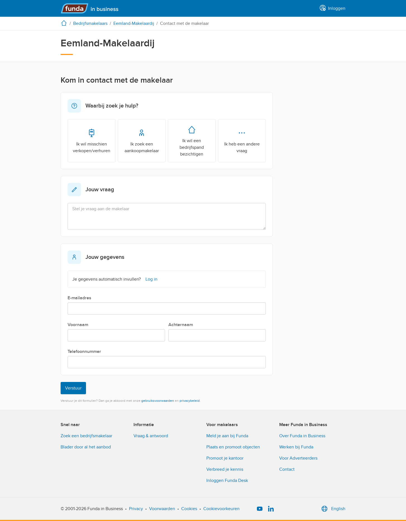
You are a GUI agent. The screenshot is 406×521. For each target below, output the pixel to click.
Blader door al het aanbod (86, 447)
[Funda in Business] (92, 8)
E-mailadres (79, 298)
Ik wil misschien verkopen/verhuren (91, 140)
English (332, 508)
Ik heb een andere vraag (242, 140)
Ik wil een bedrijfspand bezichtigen (192, 140)
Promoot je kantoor (224, 458)
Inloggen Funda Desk (227, 480)
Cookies (189, 509)
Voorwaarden (162, 509)
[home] (65, 23)
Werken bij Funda (296, 447)
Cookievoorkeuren (221, 509)
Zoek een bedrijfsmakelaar (86, 436)
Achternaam (180, 325)
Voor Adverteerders (298, 458)
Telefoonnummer (84, 351)
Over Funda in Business (302, 436)
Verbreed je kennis (224, 469)
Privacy (136, 509)
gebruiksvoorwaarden (157, 401)
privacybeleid (190, 401)
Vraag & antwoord (150, 436)
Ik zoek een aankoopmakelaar (142, 140)
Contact (287, 469)
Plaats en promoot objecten (233, 447)
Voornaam (78, 325)
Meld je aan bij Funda (227, 436)
